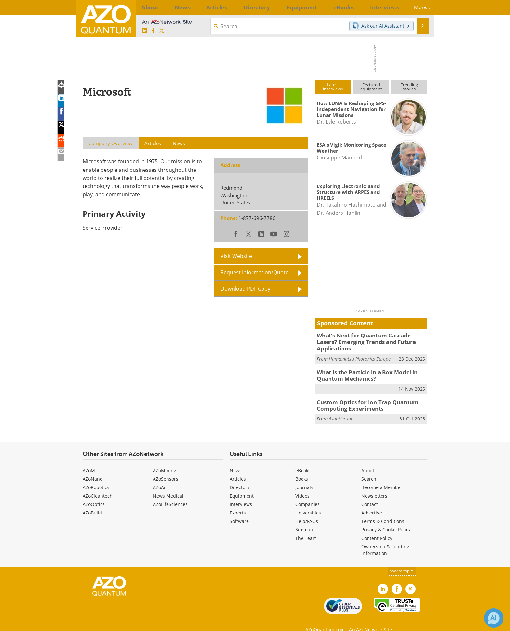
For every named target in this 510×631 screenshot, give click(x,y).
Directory (239, 476)
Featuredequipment (371, 87)
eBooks (303, 460)
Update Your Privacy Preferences (131, 623)
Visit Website (236, 256)
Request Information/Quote (255, 272)
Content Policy (376, 527)
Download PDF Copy (245, 288)
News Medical (168, 485)
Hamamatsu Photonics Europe (360, 351)
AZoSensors (165, 468)
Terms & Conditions (382, 510)
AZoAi (159, 476)
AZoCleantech (98, 485)
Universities (308, 502)
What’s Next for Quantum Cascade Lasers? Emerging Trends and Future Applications (369, 338)
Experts (238, 502)
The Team (306, 527)
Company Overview (110, 143)
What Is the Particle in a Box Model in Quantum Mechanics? (363, 367)
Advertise (371, 502)
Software (239, 510)
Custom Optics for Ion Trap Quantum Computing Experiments (362, 396)
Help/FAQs (306, 510)
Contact (369, 493)
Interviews (241, 493)
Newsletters (374, 485)
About (367, 460)
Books (301, 468)
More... (417, 7)
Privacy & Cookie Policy (385, 519)
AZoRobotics (96, 476)
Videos (302, 485)
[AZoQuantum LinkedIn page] (144, 30)
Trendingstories (409, 87)
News (236, 460)
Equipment (242, 485)
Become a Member (381, 476)
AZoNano (92, 468)
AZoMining (164, 460)
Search (368, 468)
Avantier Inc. (341, 408)
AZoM (89, 460)
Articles (238, 468)
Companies (307, 493)
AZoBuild (92, 502)
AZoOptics (94, 493)
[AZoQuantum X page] (161, 30)
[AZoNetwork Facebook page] (153, 30)
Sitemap (304, 519)
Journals (304, 476)
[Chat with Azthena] (493, 618)
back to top (401, 560)
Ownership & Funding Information (385, 539)
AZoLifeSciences (170, 493)
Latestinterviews (333, 87)
